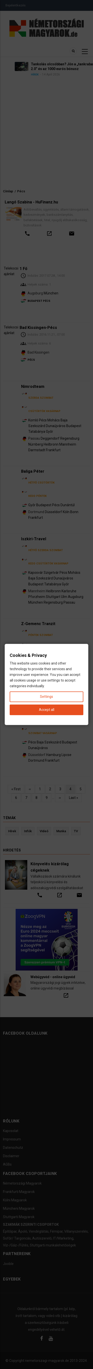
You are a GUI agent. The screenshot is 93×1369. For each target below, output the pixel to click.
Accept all (46, 710)
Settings (46, 697)
